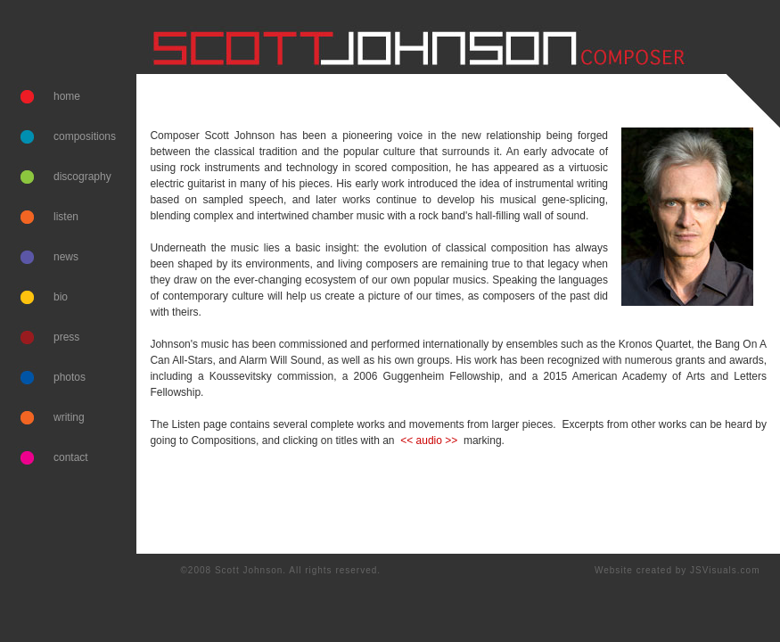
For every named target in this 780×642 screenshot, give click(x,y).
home (66, 96)
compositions (84, 136)
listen (65, 216)
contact (70, 457)
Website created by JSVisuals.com (677, 570)
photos (69, 377)
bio (60, 297)
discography (82, 176)
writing (69, 417)
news (65, 257)
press (66, 337)
